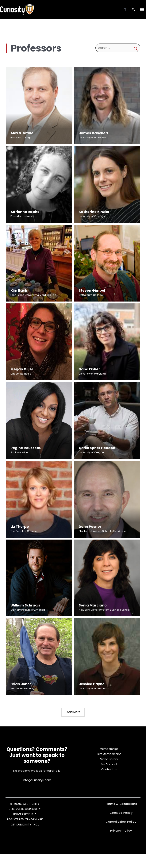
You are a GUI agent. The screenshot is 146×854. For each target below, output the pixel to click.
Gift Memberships (109, 754)
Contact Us (109, 769)
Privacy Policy (121, 831)
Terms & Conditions (121, 804)
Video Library (109, 759)
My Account (109, 764)
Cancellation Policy (121, 822)
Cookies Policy (121, 813)
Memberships (109, 749)
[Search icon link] (133, 10)
